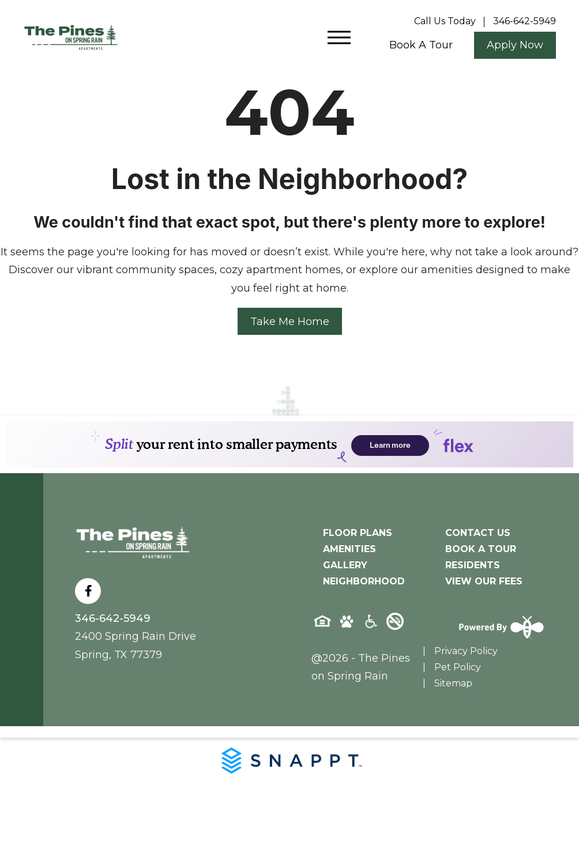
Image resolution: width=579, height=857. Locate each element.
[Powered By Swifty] (497, 627)
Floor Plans (357, 532)
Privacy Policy (466, 650)
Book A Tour (480, 548)
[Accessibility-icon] (370, 625)
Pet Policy (457, 667)
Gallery (345, 565)
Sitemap (453, 683)
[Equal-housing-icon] (322, 625)
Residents (472, 565)
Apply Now (515, 45)
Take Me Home (289, 321)
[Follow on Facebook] (88, 591)
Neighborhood (364, 581)
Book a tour (421, 45)
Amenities (349, 548)
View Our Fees (483, 581)
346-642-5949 (113, 618)
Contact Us (477, 532)
